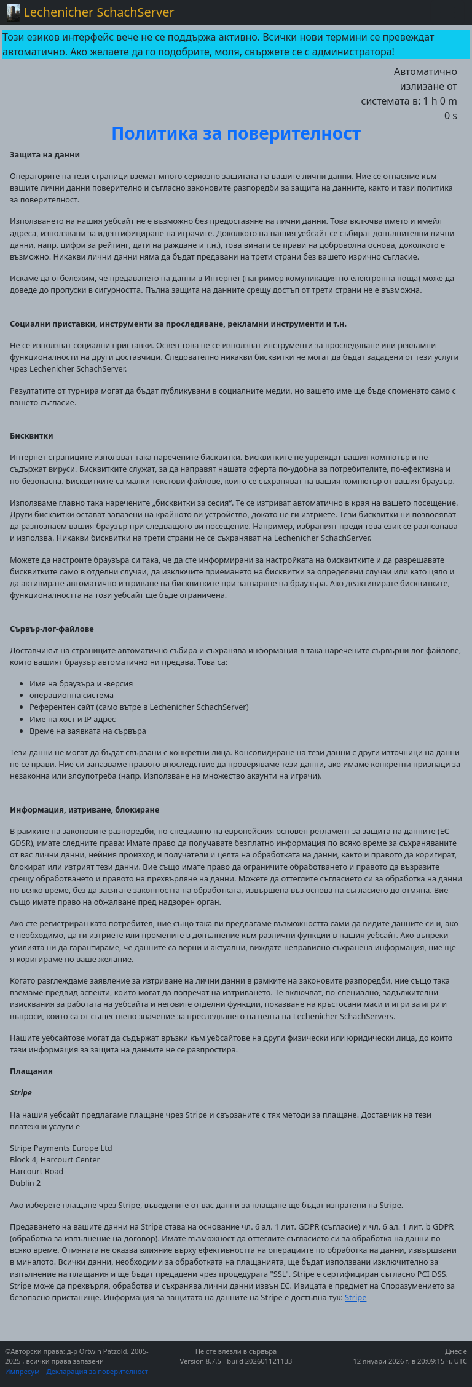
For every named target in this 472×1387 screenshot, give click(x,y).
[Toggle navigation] (447, 12)
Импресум (23, 1371)
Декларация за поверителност (98, 1371)
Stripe (355, 1297)
